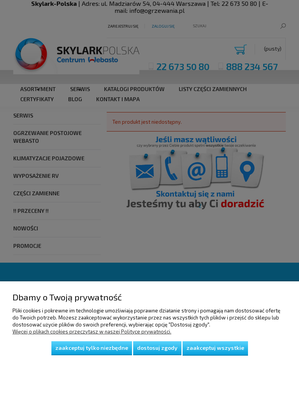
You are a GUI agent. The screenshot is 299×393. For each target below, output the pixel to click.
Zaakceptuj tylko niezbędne (91, 347)
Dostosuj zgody (157, 347)
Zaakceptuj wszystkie (215, 347)
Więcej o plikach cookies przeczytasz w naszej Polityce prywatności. (91, 331)
